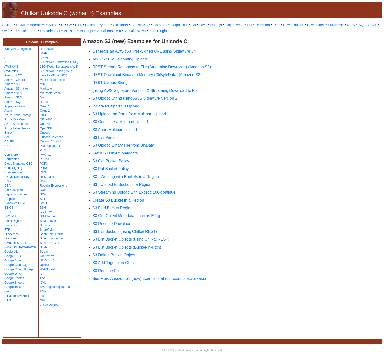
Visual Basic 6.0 (109, 31)
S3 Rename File (106, 271)
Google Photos (14, 278)
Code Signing (13, 168)
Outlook (45, 132)
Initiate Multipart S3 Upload (115, 106)
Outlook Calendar (51, 137)
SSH (43, 207)
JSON (44, 57)
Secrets (45, 225)
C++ (78, 25)
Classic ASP (140, 25)
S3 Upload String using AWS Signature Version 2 (134, 98)
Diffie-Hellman (13, 190)
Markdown (46, 88)
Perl (277, 25)
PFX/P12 (46, 154)
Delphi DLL (179, 25)
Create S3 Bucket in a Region (118, 200)
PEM (43, 150)
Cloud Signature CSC (18, 163)
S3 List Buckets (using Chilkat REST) (124, 231)
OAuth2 (45, 110)
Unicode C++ (50, 31)
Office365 (46, 119)
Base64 (9, 132)
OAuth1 (45, 106)
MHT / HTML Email (52, 80)
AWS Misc (11, 71)
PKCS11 (45, 159)
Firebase (10, 238)
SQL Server (368, 25)
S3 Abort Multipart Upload (114, 130)
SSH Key (46, 212)
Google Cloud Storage (19, 269)
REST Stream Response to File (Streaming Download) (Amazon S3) (151, 67)
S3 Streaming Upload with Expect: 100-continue (134, 192)
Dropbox (9, 199)
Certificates (11, 159)
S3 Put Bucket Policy (110, 169)
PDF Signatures (50, 146)
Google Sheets (14, 282)
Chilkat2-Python (97, 25)
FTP (7, 229)
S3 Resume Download (111, 224)
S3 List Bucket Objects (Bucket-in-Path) (126, 247)
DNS (7, 181)
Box (7, 137)
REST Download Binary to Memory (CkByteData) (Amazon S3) (147, 75)
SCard (44, 194)
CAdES (9, 141)
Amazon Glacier (14, 80)
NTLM (44, 102)
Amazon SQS (13, 102)
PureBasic (336, 25)
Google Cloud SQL (16, 265)
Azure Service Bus (16, 124)
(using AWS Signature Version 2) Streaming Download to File (145, 90)
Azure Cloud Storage (18, 115)
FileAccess (11, 234)
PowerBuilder (293, 25)
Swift (5, 31)
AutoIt (53, 25)
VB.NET (70, 31)
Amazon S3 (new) (16, 88)
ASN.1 (8, 62)
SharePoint (47, 229)
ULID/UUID (47, 260)
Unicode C (28, 31)
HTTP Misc (47, 49)
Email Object (12, 221)
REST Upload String (110, 83)
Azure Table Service (17, 128)
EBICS (8, 207)
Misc (43, 97)
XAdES (44, 278)
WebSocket (47, 269)
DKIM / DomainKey (16, 176)
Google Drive (13, 273)
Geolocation (12, 251)
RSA (43, 181)
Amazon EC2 (13, 75)
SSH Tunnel (48, 216)
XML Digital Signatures (55, 287)
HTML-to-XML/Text (16, 295)
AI (5, 57)
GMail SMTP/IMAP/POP (20, 247)
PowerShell (315, 25)
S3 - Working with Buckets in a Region (125, 177)
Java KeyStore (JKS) (53, 75)
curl (42, 300)
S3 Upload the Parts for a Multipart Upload (129, 114)
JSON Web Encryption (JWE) (59, 62)
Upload (44, 265)
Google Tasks (13, 287)
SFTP (44, 199)
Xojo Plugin (158, 31)
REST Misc (47, 176)
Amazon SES (13, 93)
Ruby (351, 25)
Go (193, 25)
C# (69, 25)
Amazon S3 (12, 84)
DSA (7, 185)
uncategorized (49, 304)
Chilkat (7, 25)
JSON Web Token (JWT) (56, 71)
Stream (44, 251)
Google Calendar (15, 260)
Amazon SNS (13, 97)
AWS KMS (11, 66)
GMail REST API (15, 243)
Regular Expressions (53, 185)
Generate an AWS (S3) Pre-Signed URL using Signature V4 (144, 51)
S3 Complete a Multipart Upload (120, 122)
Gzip (7, 291)
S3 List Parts (103, 137)
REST (44, 172)
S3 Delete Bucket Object (113, 255)
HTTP (8, 300)
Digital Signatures (15, 194)
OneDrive (46, 124)
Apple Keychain (14, 106)
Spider (44, 247)
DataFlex (160, 25)
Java (203, 25)
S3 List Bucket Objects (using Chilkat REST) (130, 239)
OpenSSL (46, 128)
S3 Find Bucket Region (112, 208)
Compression (13, 172)
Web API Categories (17, 49)
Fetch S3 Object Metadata (115, 153)
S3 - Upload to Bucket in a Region (121, 184)
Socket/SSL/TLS (50, 243)
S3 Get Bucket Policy (110, 161)
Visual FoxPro (135, 31)
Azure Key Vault (14, 119)
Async (8, 110)
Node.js (216, 25)
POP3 (44, 163)
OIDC (43, 115)
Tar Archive (47, 256)
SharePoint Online (52, 234)
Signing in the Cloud (53, 238)
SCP (43, 190)
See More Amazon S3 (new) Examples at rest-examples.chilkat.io (149, 278)
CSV (7, 150)
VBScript (86, 31)
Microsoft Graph (50, 93)
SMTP (44, 203)
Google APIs (12, 256)
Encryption (11, 225)
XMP (43, 291)
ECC (7, 212)
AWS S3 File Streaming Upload (119, 59)
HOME (21, 25)
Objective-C (234, 25)
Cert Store (11, 154)
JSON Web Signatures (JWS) (59, 66)
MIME (44, 84)
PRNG (44, 168)
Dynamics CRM (14, 203)
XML (43, 282)
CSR (7, 146)
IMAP (43, 53)
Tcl (15, 31)
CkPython (120, 25)
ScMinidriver (48, 221)
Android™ (37, 25)
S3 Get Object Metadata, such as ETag (126, 216)
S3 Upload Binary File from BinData (123, 145)
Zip (42, 295)
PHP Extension (258, 25)
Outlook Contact (50, 141)
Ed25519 (10, 216)
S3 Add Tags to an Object (114, 263)
